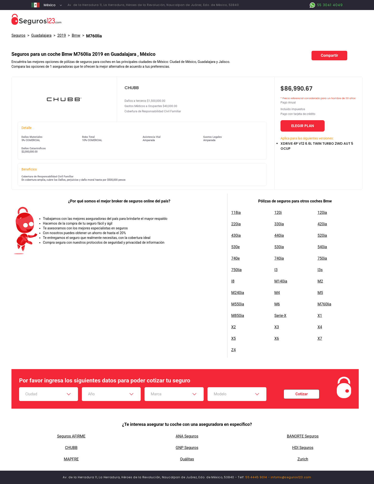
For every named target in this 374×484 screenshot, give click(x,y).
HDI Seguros (302, 447)
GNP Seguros (187, 447)
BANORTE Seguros (303, 436)
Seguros (18, 35)
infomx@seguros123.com (291, 477)
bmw (76, 35)
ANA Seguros (187, 436)
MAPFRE (71, 459)
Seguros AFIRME (71, 436)
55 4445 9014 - (258, 477)
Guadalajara (41, 35)
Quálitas (187, 459)
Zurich (302, 459)
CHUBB (71, 447)
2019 (61, 35)
